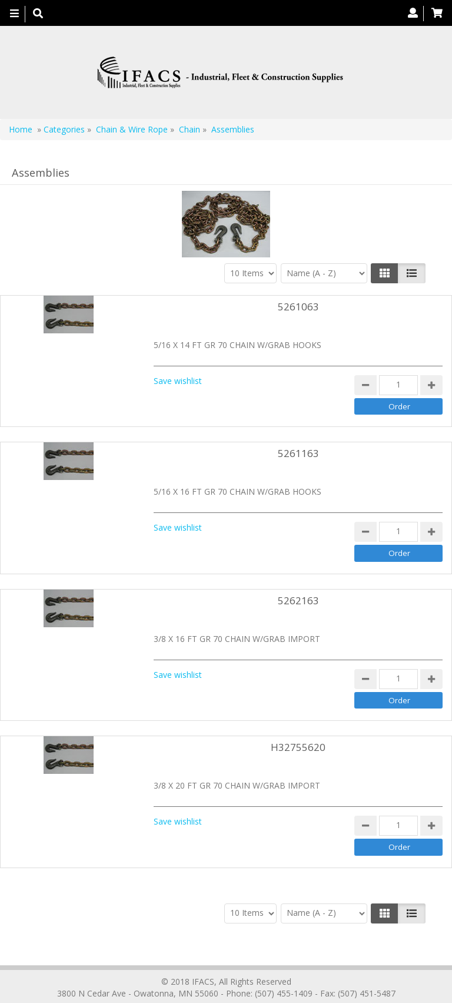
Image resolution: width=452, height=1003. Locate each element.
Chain (189, 129)
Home (20, 129)
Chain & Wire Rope (132, 129)
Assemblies (232, 129)
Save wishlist (178, 380)
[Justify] (412, 273)
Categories (64, 129)
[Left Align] (384, 273)
